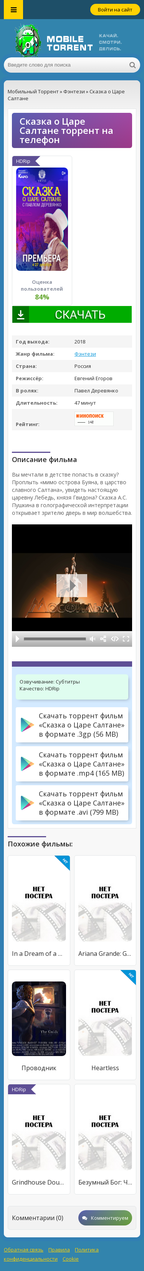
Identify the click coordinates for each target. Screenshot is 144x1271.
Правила (59, 1249)
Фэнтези (85, 353)
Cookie (71, 1258)
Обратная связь (23, 1249)
